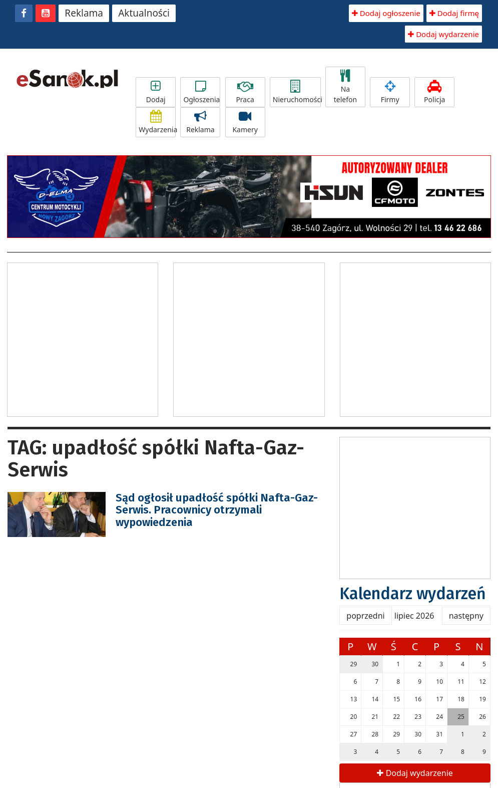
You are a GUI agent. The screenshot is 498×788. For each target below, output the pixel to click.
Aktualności (144, 13)
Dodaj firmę (454, 13)
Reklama (84, 13)
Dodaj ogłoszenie (386, 13)
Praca (245, 92)
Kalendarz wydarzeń (412, 593)
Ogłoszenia (201, 92)
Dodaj (156, 92)
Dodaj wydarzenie (443, 34)
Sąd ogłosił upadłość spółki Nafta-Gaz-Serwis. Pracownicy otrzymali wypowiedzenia (217, 510)
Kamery (245, 122)
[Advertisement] (92, 338)
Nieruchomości (297, 92)
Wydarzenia (157, 122)
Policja (434, 92)
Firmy (390, 92)
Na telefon (345, 87)
